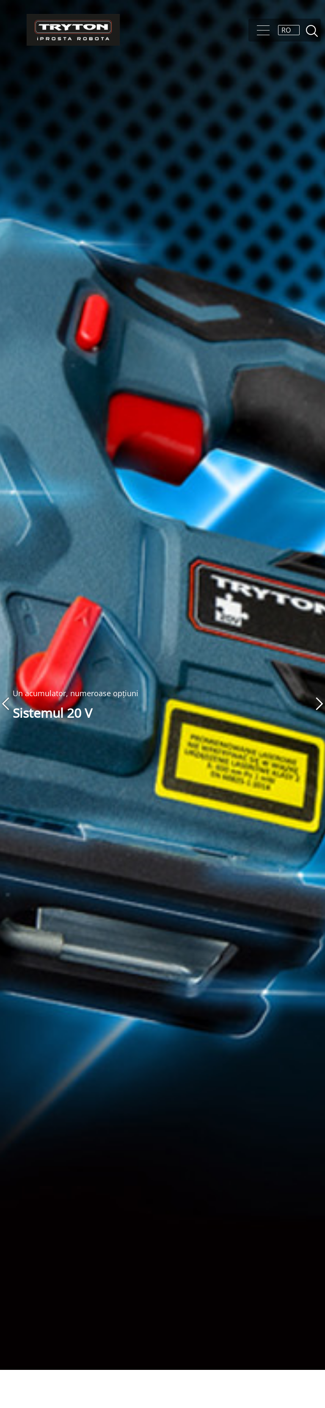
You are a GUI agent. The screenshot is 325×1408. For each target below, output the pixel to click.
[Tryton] (73, 30)
